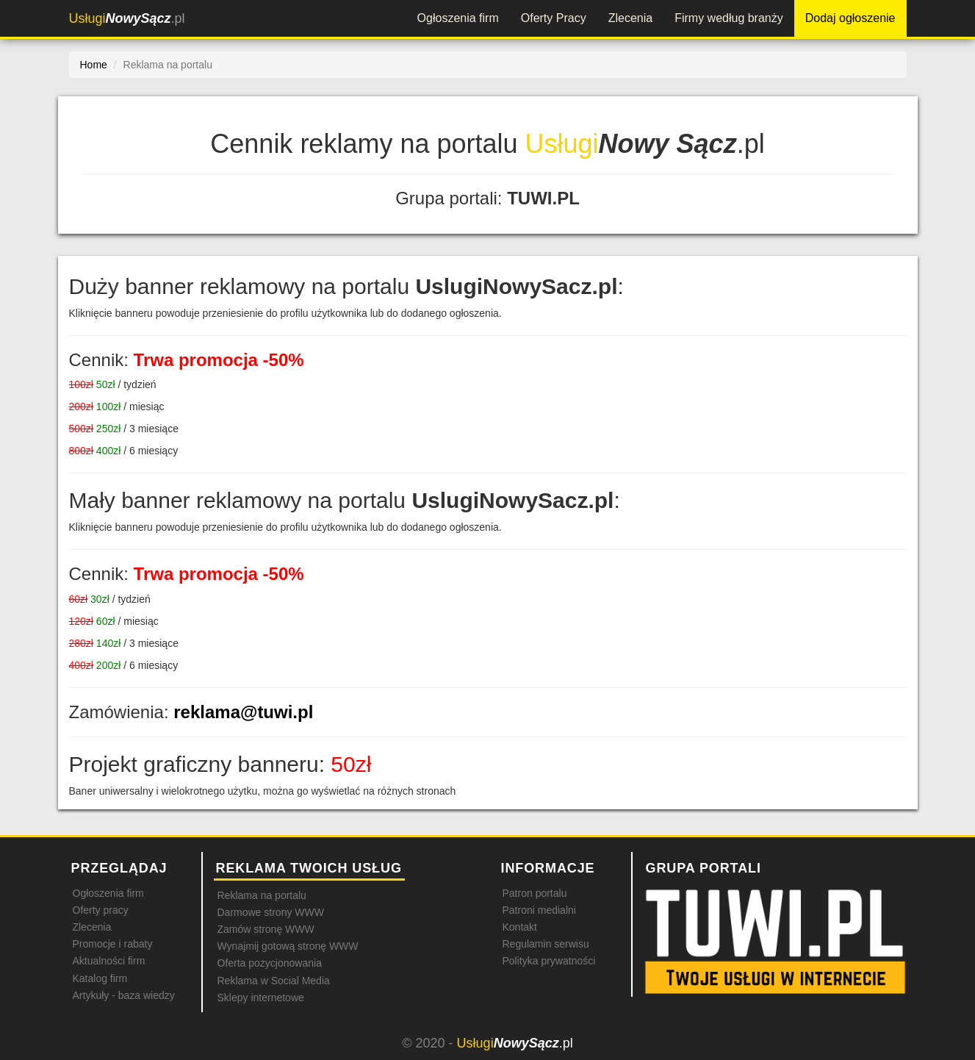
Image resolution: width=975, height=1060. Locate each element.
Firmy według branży (728, 18)
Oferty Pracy (553, 18)
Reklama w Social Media (273, 980)
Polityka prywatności (549, 961)
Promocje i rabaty (113, 944)
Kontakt (520, 927)
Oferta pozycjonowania (269, 963)
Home (93, 65)
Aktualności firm (109, 961)
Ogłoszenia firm (458, 18)
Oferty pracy (101, 910)
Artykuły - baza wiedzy (124, 995)
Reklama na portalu (261, 895)
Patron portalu (535, 893)
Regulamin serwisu (546, 944)
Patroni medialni (539, 910)
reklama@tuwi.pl (243, 712)
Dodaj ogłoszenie (850, 18)
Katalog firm (100, 978)
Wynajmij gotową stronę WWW (288, 946)
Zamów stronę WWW (265, 929)
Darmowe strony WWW (270, 912)
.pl (127, 18)
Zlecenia (630, 18)
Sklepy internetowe (260, 997)
